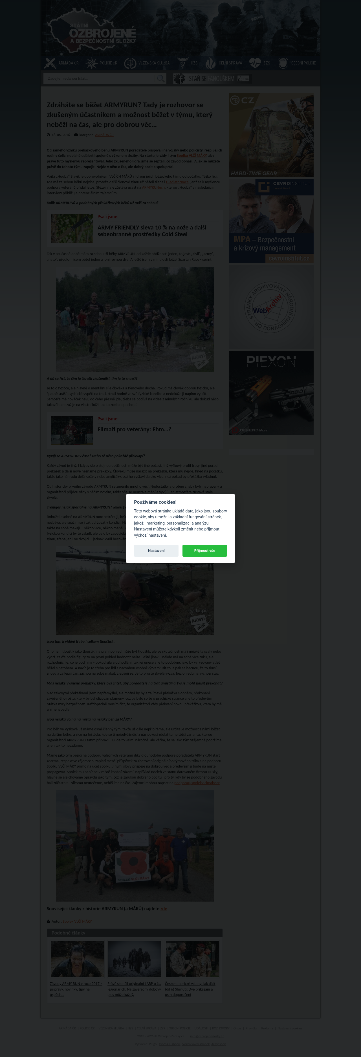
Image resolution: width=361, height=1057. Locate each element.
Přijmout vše (204, 550)
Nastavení (156, 550)
